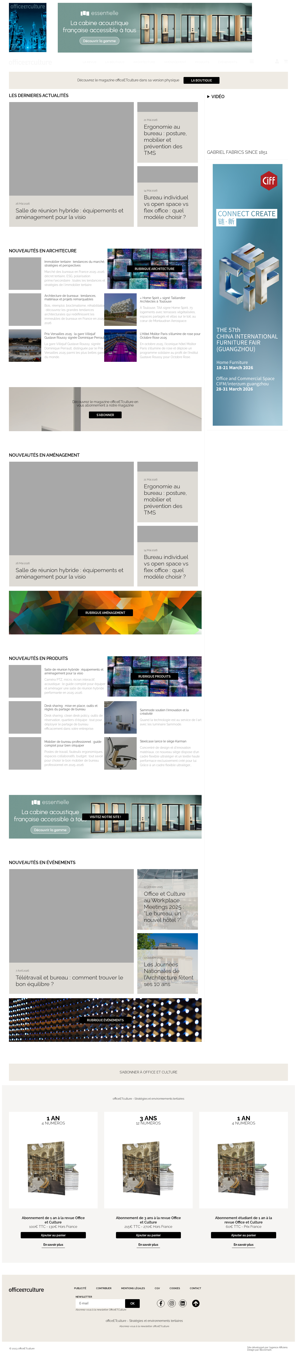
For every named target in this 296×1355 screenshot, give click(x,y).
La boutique (115, 62)
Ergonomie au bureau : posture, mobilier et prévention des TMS (165, 139)
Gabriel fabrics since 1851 (237, 152)
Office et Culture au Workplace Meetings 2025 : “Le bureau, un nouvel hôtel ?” (164, 906)
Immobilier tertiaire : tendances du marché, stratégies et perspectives (74, 263)
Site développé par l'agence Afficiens (267, 1347)
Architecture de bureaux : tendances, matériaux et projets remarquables (70, 297)
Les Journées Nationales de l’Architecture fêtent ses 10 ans (168, 974)
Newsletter (84, 1297)
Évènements (227, 62)
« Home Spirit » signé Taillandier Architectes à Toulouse (162, 299)
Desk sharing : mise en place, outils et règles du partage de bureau (70, 707)
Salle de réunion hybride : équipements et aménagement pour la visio (69, 213)
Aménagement (175, 62)
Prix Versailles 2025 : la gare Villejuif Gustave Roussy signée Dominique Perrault (74, 335)
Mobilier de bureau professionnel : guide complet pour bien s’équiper (72, 743)
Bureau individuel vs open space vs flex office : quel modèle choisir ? (166, 207)
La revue (90, 62)
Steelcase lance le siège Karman (163, 741)
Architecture (144, 62)
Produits (202, 62)
